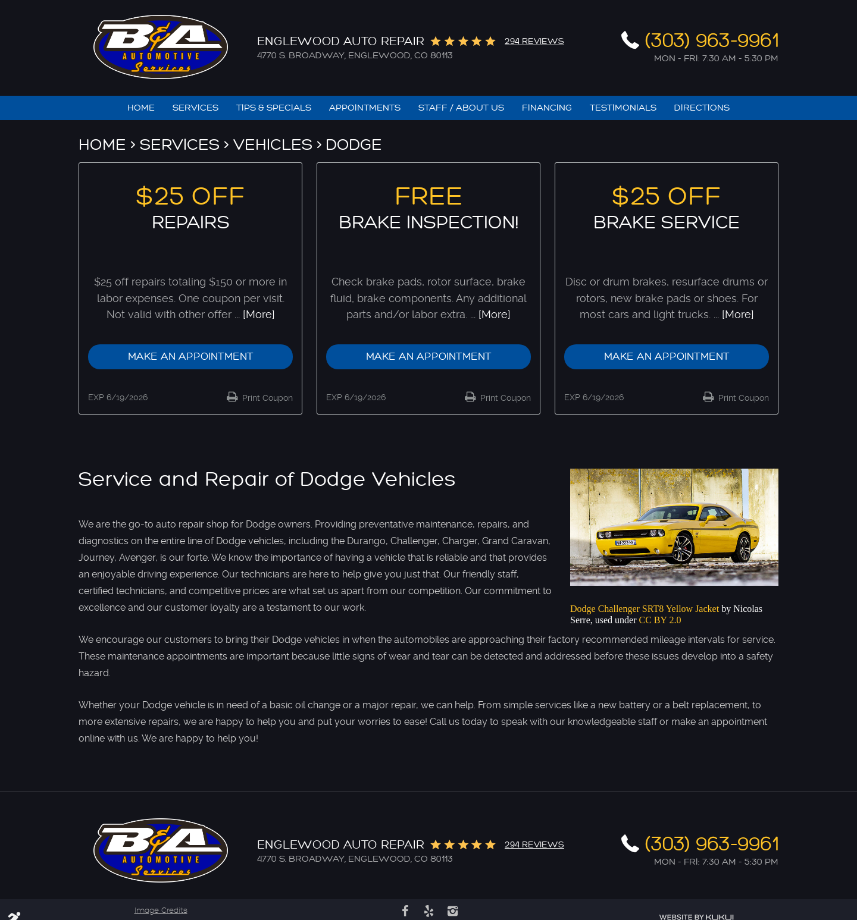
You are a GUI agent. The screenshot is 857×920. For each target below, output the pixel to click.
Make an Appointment (191, 356)
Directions (702, 108)
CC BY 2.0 (660, 620)
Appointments (365, 108)
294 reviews (534, 41)
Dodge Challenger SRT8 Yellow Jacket (644, 609)
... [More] (253, 314)
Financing (547, 108)
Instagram (452, 911)
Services (195, 108)
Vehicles (272, 144)
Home (141, 108)
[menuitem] (141, 108)
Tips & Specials (273, 108)
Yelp (428, 911)
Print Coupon (266, 398)
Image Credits (161, 910)
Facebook (405, 911)
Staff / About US (461, 108)
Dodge (354, 144)
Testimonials (623, 108)
